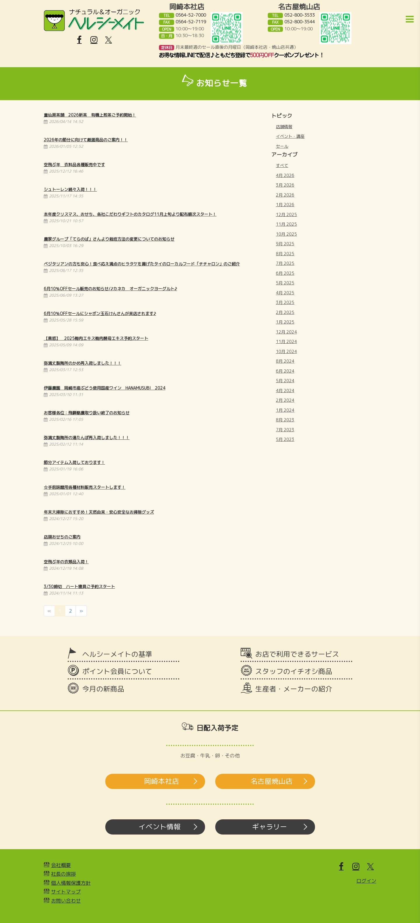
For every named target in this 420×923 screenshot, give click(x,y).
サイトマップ (66, 891)
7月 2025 (285, 263)
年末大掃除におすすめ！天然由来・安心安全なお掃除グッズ (99, 512)
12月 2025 (286, 214)
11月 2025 (286, 224)
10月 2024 (286, 351)
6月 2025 (285, 273)
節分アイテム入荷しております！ (74, 462)
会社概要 (61, 865)
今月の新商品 (103, 689)
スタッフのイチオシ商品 (293, 671)
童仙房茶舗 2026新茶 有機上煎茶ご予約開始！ (90, 115)
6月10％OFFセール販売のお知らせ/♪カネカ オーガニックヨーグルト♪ (110, 288)
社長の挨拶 (63, 873)
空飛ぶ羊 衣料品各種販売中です (74, 164)
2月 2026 (285, 195)
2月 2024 (285, 400)
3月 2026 (285, 185)
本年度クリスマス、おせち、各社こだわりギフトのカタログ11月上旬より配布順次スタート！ (130, 214)
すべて (282, 165)
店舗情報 (284, 126)
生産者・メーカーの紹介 (293, 689)
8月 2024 (285, 361)
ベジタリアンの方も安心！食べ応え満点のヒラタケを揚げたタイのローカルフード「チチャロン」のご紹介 (142, 264)
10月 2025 (286, 234)
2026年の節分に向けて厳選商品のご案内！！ (86, 139)
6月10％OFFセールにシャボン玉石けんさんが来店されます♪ (100, 313)
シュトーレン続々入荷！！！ (70, 189)
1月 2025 (285, 322)
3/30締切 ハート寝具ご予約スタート (79, 586)
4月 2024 (285, 390)
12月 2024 (286, 332)
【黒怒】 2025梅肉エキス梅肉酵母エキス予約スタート (96, 338)
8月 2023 (285, 420)
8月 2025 (285, 253)
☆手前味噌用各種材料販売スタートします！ (84, 487)
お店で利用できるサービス (297, 654)
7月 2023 (285, 429)
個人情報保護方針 (71, 882)
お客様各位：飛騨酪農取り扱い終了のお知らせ (87, 413)
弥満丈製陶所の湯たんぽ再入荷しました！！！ (87, 437)
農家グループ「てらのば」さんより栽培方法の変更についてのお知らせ (109, 239)
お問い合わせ (66, 900)
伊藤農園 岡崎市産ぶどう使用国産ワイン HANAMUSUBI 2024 (104, 388)
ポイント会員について (117, 671)
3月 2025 (285, 302)
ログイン (366, 880)
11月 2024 (286, 341)
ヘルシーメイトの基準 (117, 654)
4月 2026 (285, 175)
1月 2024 (285, 410)
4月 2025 (285, 293)
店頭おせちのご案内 (62, 537)
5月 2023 (285, 439)
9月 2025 (285, 243)
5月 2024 (285, 380)
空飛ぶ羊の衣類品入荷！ (66, 561)
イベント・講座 (290, 136)
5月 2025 (285, 283)
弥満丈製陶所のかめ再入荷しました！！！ (82, 363)
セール (282, 146)
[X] (108, 40)
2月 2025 (285, 312)
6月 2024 (285, 371)
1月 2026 (285, 204)
